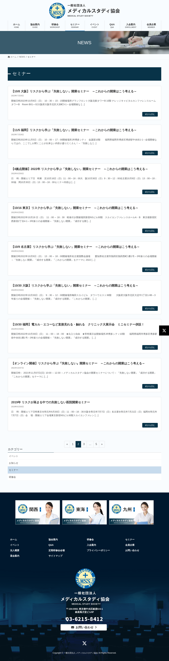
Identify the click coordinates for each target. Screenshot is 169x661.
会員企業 (130, 545)
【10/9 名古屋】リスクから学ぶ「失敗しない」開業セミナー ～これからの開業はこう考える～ (75, 246)
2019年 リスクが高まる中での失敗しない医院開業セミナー (50, 402)
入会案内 (91, 545)
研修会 (12, 477)
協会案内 (53, 539)
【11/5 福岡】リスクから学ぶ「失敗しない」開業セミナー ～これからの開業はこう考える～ (74, 130)
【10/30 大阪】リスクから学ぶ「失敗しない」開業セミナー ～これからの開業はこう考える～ (74, 285)
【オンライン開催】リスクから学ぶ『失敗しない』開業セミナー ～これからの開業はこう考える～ (78, 363)
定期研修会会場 (57, 550)
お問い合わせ (132, 550)
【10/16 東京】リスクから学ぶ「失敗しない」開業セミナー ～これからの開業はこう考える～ (74, 208)
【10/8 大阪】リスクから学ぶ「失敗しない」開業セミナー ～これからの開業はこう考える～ (74, 91)
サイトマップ (55, 555)
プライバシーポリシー (98, 550)
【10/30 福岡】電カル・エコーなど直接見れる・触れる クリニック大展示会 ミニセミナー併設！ (77, 324)
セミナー (13, 470)
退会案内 (14, 555)
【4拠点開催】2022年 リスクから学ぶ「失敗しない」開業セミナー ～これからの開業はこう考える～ (79, 169)
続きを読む (150, 114)
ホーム (13, 539)
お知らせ (13, 463)
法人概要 (14, 550)
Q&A (51, 545)
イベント (13, 456)
